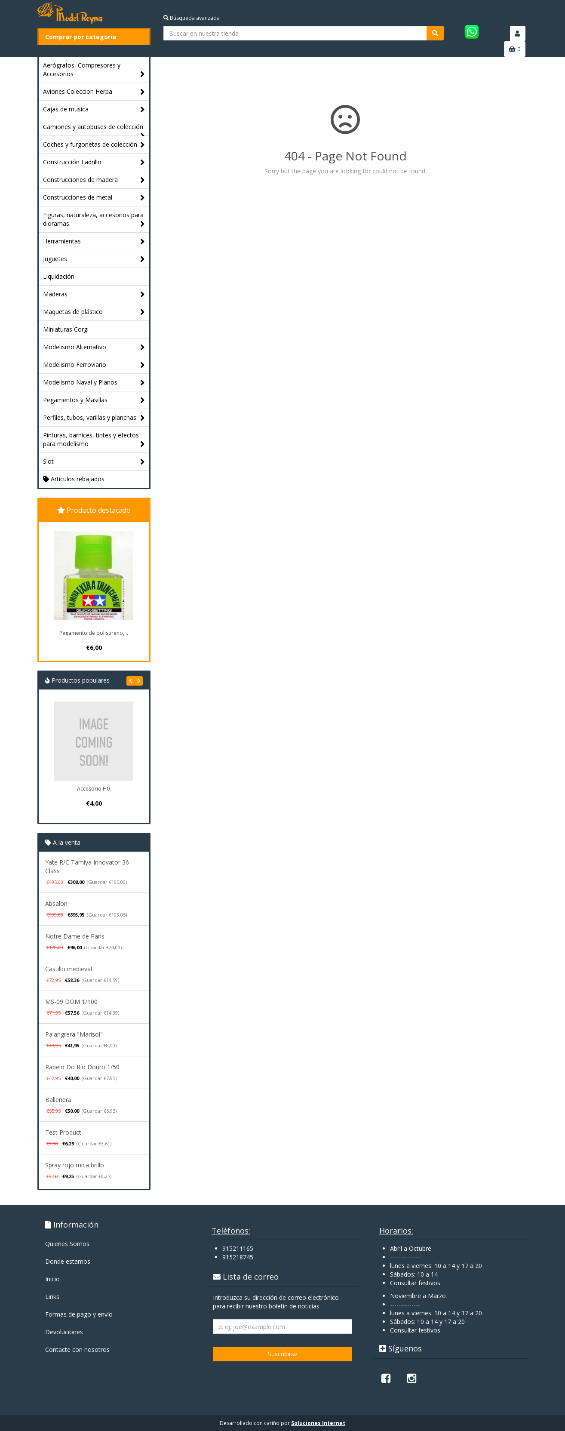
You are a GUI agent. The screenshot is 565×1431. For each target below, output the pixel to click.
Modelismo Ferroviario (94, 364)
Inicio (52, 1279)
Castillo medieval (68, 969)
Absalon (56, 903)
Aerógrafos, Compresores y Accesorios (94, 70)
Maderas (94, 294)
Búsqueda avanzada (191, 18)
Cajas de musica (94, 109)
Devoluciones (64, 1332)
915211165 (237, 1248)
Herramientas (94, 241)
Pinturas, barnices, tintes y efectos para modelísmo (94, 440)
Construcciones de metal (94, 197)
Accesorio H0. (94, 788)
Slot (94, 461)
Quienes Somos (67, 1244)
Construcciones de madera (94, 180)
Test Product (63, 1132)
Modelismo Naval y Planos (94, 382)
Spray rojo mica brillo (74, 1165)
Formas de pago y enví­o (79, 1314)
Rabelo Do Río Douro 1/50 (82, 1067)
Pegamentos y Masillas (94, 400)
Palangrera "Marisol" (74, 1034)
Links (52, 1297)
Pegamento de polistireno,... (93, 633)
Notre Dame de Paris (74, 936)
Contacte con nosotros (77, 1349)
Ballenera (58, 1100)
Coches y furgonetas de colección (94, 144)
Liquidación (58, 276)
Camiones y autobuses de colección (94, 129)
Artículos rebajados (73, 479)
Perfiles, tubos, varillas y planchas (94, 417)
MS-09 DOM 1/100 (71, 1001)
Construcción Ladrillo (94, 162)
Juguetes (94, 259)
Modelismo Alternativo (94, 347)
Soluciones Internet (318, 1423)
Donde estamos (67, 1261)
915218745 (237, 1257)
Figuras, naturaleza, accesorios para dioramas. (94, 219)
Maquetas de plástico (94, 312)
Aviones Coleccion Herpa (94, 91)
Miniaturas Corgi (66, 329)
